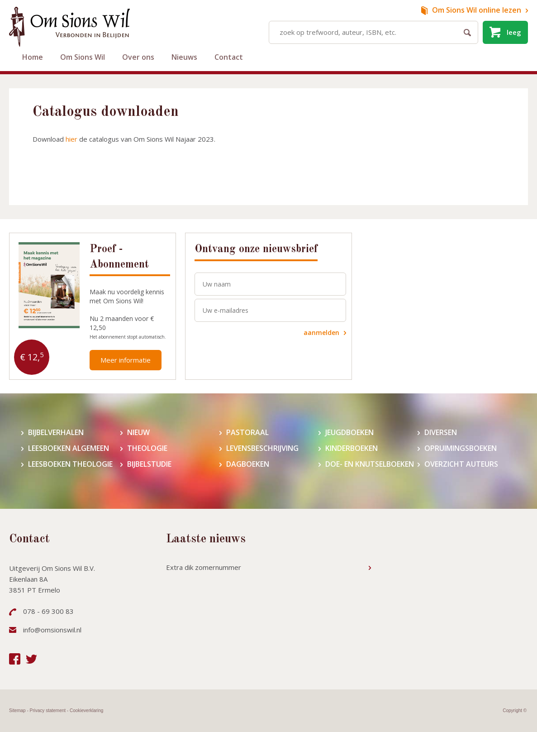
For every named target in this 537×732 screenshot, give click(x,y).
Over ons (138, 57)
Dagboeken (247, 464)
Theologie (147, 448)
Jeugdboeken (349, 432)
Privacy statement (48, 710)
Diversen (440, 432)
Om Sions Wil (82, 57)
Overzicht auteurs (461, 464)
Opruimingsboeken (460, 448)
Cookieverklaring (86, 710)
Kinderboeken (351, 448)
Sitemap (17, 710)
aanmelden (321, 332)
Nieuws (184, 57)
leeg (514, 32)
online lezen (476, 10)
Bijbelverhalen (56, 432)
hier (71, 139)
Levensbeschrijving (262, 448)
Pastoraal (247, 432)
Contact (228, 57)
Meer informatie (125, 359)
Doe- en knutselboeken (369, 464)
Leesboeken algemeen (68, 448)
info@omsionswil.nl (52, 629)
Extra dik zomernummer (203, 567)
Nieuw (138, 432)
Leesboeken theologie (70, 464)
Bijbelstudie (149, 464)
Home (32, 57)
